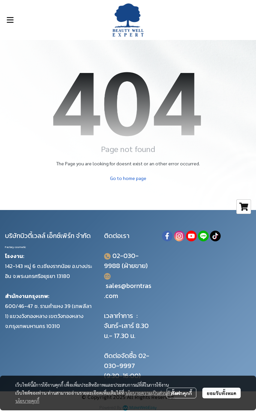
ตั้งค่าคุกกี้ (181, 393)
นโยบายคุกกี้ (27, 401)
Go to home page (128, 178)
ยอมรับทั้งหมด (221, 393)
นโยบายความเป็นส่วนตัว (148, 393)
